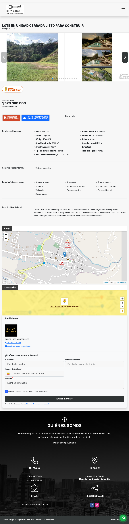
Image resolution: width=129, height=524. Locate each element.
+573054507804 (14, 343)
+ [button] (6, 235)
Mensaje (9, 378)
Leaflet (106, 282)
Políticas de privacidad (64, 442)
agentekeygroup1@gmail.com (19, 346)
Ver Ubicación (57, 306)
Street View (13, 89)
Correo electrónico (73, 359)
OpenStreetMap (121, 282)
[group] (32, 57)
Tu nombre (9, 359)
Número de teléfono (13, 369)
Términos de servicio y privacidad (37, 404)
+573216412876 (34, 480)
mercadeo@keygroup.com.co (34, 504)
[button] (52, 78)
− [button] (6, 239)
